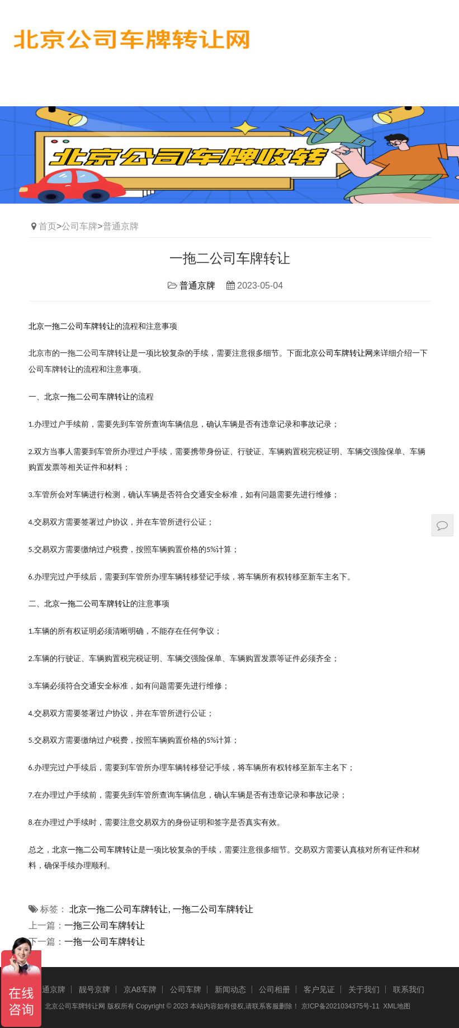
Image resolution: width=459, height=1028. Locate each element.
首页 (47, 226)
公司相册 (274, 989)
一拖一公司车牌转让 (104, 941)
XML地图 (396, 1006)
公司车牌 (79, 226)
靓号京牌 (94, 989)
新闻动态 (230, 989)
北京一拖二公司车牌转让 (95, 850)
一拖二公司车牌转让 (213, 909)
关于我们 (364, 989)
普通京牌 (121, 226)
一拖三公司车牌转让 (104, 925)
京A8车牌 (140, 989)
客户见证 (319, 989)
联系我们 (408, 989)
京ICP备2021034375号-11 (340, 1006)
